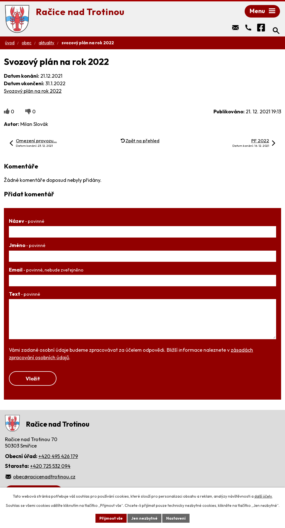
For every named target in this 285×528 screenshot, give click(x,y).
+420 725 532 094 (50, 467)
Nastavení (176, 517)
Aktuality (46, 43)
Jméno (27, 246)
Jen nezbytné (144, 517)
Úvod (9, 43)
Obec (26, 43)
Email (46, 270)
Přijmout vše (111, 517)
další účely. (263, 496)
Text (24, 294)
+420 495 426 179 (58, 457)
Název (26, 221)
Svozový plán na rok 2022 (33, 91)
